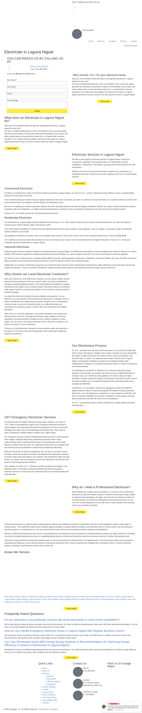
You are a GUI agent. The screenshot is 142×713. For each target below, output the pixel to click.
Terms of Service (49, 695)
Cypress (42, 597)
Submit (37, 111)
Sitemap (45, 703)
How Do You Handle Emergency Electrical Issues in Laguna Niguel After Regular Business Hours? (64, 630)
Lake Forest (47, 599)
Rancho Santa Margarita (104, 599)
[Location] (78, 684)
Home (91, 41)
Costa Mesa (32, 597)
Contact (134, 41)
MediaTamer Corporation (48, 709)
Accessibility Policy (49, 700)
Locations (112, 41)
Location (86, 680)
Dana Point (51, 597)
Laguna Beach (127, 597)
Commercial (51, 679)
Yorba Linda (35, 602)
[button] (71, 619)
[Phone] (37, 97)
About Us (101, 41)
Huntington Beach (98, 597)
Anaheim (17, 597)
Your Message (12, 100)
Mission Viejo (58, 599)
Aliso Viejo (8, 597)
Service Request (130, 46)
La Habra (116, 597)
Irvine (109, 597)
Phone (10, 93)
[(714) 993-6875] (77, 34)
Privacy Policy (47, 692)
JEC (19, 709)
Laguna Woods (35, 599)
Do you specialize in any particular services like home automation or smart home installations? (62, 619)
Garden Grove (84, 597)
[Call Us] (78, 672)
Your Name (12, 80)
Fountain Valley (63, 597)
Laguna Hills (10, 599)
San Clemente (121, 599)
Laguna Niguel (22, 599)
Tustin (26, 602)
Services (123, 41)
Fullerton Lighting (53, 681)
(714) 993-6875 (88, 30)
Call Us (86, 668)
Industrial (50, 676)
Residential (50, 684)
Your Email (12, 87)
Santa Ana (18, 602)
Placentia (89, 599)
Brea (24, 597)
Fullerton (73, 597)
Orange (82, 599)
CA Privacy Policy (49, 697)
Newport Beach (71, 599)
